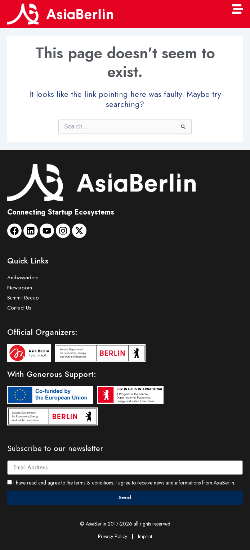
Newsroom (19, 287)
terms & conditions (93, 482)
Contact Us (19, 307)
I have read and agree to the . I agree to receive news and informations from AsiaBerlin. (124, 482)
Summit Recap (23, 297)
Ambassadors (23, 277)
